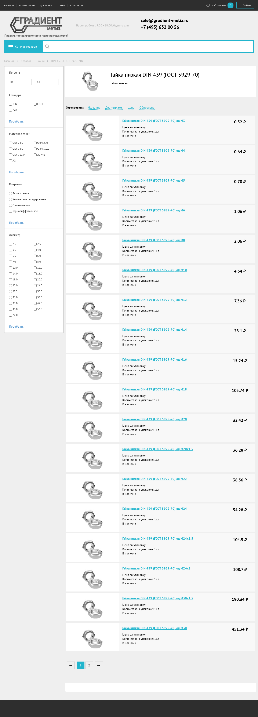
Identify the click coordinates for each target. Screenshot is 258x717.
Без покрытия (20, 193)
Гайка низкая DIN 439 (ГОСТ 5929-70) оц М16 (154, 359)
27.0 (14, 291)
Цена (131, 107)
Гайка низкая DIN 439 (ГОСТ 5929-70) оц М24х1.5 (157, 538)
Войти (247, 5)
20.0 (39, 279)
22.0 (15, 285)
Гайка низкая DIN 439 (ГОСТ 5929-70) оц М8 (153, 240)
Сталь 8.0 (17, 148)
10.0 (15, 267)
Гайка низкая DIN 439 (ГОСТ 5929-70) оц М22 (154, 479)
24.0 (39, 285)
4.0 (39, 250)
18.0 (15, 279)
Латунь (41, 154)
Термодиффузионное (25, 211)
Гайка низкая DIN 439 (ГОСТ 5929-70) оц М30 (154, 628)
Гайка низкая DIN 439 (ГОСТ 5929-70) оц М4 (153, 151)
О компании (27, 5)
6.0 (39, 256)
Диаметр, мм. (114, 107)
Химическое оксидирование (29, 199)
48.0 (15, 309)
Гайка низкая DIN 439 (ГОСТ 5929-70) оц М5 (153, 180)
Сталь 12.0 (18, 154)
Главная (9, 5)
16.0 (39, 273)
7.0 (14, 261)
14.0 (15, 273)
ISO (14, 110)
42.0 (39, 303)
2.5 (39, 244)
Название (94, 107)
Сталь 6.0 (42, 143)
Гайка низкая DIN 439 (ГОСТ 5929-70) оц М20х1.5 (157, 449)
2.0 (14, 244)
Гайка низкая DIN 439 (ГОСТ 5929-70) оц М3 (153, 121)
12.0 (39, 267)
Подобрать (16, 121)
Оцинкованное (21, 205)
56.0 (39, 309)
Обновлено (147, 107)
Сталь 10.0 (43, 148)
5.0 (14, 256)
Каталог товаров (26, 46)
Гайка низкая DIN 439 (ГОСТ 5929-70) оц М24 (154, 509)
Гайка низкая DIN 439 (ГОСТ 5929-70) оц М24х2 (156, 568)
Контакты (76, 5)
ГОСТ (40, 104)
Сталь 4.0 (17, 143)
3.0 (14, 250)
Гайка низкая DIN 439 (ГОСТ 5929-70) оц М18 (154, 389)
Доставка (46, 5)
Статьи (61, 5)
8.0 (39, 261)
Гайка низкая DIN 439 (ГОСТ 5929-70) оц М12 (154, 300)
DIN (14, 104)
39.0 (15, 303)
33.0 (15, 297)
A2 (14, 160)
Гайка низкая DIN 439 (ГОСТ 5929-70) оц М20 (154, 419)
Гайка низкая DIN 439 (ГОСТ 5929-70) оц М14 (154, 330)
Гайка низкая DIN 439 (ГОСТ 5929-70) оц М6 (153, 210)
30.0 (39, 291)
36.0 (39, 297)
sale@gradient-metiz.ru (165, 20)
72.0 (15, 315)
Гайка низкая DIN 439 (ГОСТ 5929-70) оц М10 (154, 270)
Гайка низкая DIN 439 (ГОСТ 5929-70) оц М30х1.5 (157, 598)
